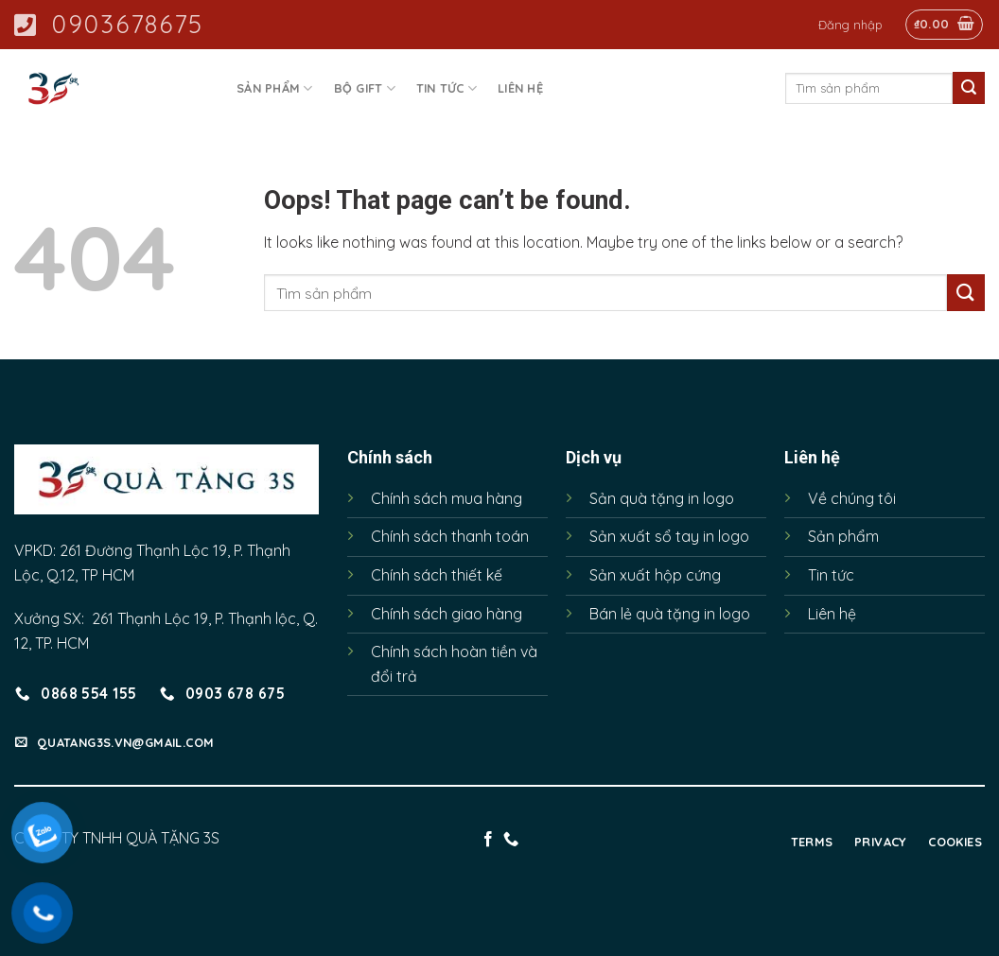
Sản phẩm (275, 88)
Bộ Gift (364, 88)
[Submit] (969, 88)
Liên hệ (520, 88)
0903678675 (108, 24)
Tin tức (446, 88)
